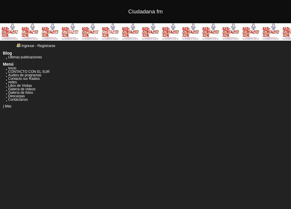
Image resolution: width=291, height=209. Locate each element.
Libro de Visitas (20, 86)
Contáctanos (105, 32)
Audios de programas (24, 75)
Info (44, 32)
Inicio (20, 32)
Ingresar (28, 46)
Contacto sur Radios (24, 79)
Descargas (16, 96)
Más (8, 106)
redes (12, 82)
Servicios (71, 32)
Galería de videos (22, 89)
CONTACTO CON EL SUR (28, 72)
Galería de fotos (20, 93)
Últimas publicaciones (25, 57)
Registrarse (46, 46)
